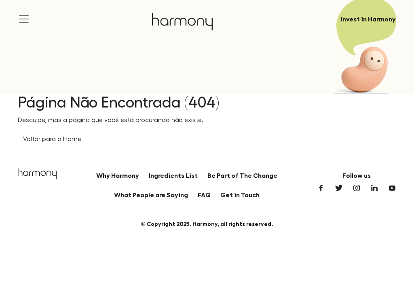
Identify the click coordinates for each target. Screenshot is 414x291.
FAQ (204, 195)
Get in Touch (240, 195)
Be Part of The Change (242, 176)
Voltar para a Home (52, 139)
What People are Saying (151, 195)
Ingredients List (173, 176)
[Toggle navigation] (24, 12)
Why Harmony (117, 176)
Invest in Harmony (368, 19)
